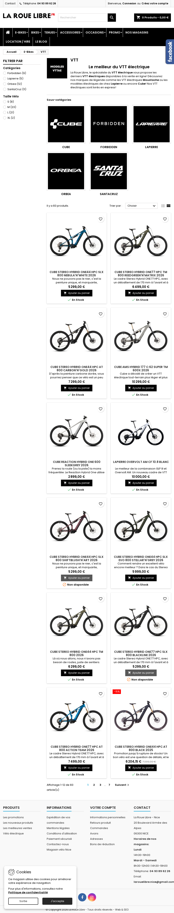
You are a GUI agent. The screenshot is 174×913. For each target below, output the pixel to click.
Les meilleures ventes (17, 828)
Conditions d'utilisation (62, 833)
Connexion (129, 3)
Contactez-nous (58, 844)
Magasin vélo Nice (59, 850)
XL (11, 118)
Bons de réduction (102, 844)
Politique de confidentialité (28, 892)
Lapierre (15, 78)
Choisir (142, 206)
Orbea (14, 84)
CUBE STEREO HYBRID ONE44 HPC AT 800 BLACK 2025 (141, 748)
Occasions (95, 32)
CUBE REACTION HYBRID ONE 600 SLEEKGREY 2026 (76, 463)
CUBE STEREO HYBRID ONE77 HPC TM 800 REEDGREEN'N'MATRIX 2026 (140, 273)
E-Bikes (20, 32)
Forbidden (16, 73)
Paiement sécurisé (59, 839)
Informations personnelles (107, 817)
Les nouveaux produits (18, 823)
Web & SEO (122, 909)
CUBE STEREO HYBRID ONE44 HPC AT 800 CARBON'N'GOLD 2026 (76, 368)
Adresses (96, 839)
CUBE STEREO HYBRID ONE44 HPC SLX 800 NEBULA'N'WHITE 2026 (77, 273)
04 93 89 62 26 (46, 3)
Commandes (99, 828)
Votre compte (103, 807)
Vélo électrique (13, 833)
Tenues (49, 32)
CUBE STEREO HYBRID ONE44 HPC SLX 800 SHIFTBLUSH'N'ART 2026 (77, 558)
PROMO (114, 32)
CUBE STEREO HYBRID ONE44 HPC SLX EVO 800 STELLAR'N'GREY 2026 (141, 558)
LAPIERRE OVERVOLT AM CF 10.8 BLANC (141, 462)
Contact (10, 3)
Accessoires (70, 32)
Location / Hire (18, 42)
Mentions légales (58, 828)
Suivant (122, 785)
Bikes (35, 32)
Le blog (41, 42)
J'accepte (57, 901)
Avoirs (94, 833)
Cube (66, 147)
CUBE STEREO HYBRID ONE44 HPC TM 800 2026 (76, 653)
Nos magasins (136, 32)
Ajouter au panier (77, 293)
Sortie (23, 901)
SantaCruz (16, 89)
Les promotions (13, 817)
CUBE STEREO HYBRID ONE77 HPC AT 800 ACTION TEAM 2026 (77, 748)
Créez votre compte (155, 3)
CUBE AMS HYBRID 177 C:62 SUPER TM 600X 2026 (141, 368)
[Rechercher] (87, 17)
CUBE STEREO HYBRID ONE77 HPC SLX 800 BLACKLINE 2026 (141, 653)
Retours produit (100, 823)
